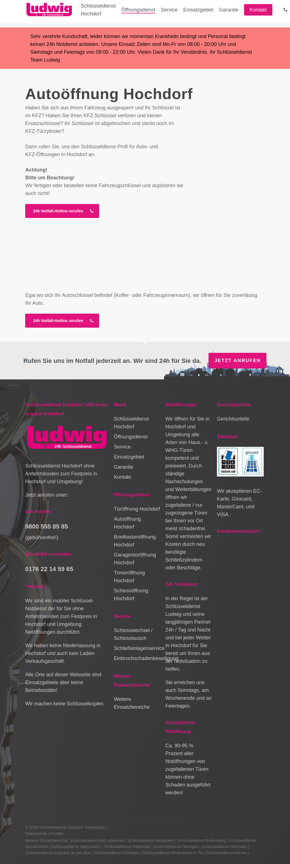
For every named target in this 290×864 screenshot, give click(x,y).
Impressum (95, 827)
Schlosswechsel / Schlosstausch (133, 634)
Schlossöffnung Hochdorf (131, 594)
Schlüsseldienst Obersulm (224, 846)
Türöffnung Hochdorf (137, 509)
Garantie (123, 467)
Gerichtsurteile (233, 419)
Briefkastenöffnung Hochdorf (135, 541)
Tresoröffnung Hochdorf (129, 576)
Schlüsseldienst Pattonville (127, 846)
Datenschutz (36, 833)
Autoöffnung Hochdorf (127, 523)
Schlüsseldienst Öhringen (176, 846)
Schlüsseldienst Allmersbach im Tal (172, 853)
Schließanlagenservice (137, 648)
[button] (62, 211)
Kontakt (122, 477)
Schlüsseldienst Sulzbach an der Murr (58, 853)
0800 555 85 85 (46, 526)
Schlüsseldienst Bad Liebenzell (97, 840)
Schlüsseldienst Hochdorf (131, 422)
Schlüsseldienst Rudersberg (201, 840)
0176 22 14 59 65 (49, 568)
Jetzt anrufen (237, 360)
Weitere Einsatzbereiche (132, 703)
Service (122, 447)
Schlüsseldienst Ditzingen (116, 853)
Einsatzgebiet (129, 457)
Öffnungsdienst (131, 437)
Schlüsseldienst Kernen (226, 853)
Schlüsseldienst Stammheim (76, 846)
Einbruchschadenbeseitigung (137, 658)
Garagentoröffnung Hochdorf (135, 558)
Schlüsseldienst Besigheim (150, 840)
